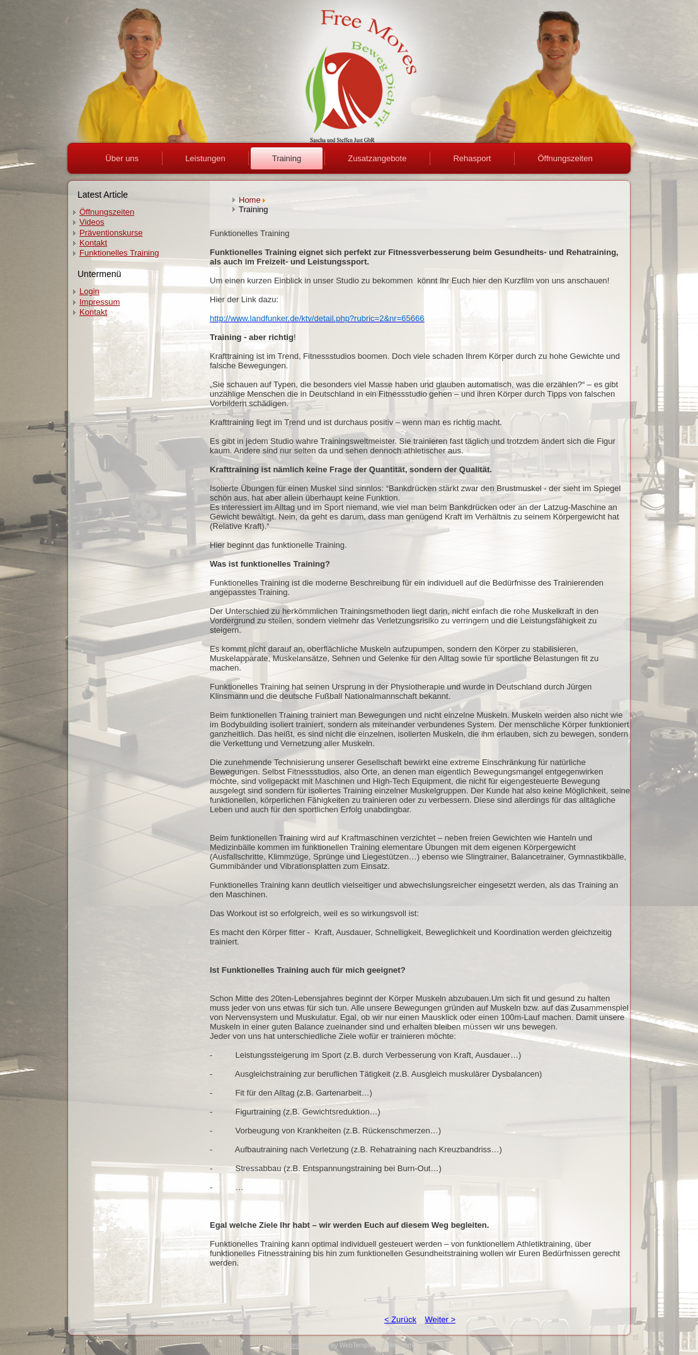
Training (286, 158)
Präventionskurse (110, 232)
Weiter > (440, 1319)
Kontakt (93, 242)
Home (250, 200)
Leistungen (205, 158)
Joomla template (306, 1345)
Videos (92, 222)
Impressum (99, 302)
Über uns (122, 158)
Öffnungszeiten (564, 158)
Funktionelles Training (119, 253)
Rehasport (472, 158)
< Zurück (400, 1319)
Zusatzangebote (377, 158)
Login (89, 291)
